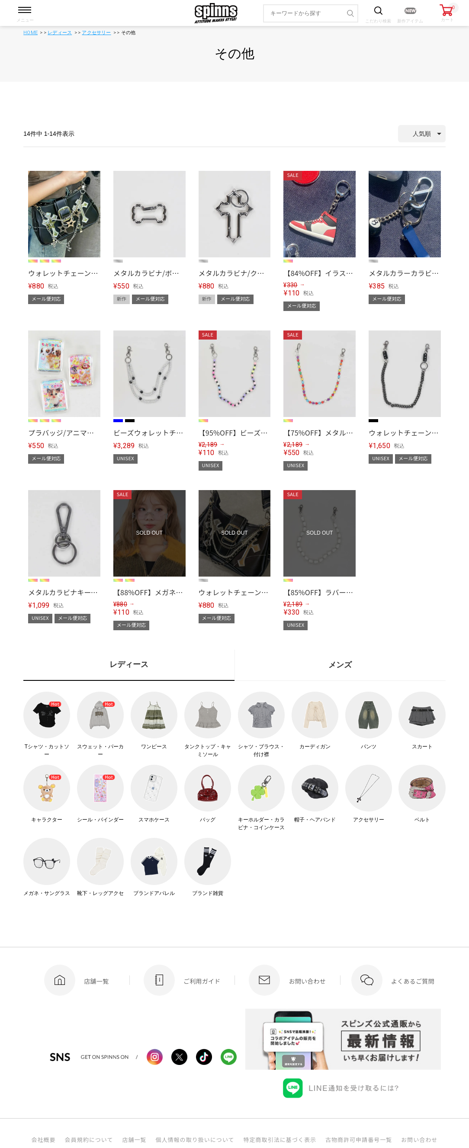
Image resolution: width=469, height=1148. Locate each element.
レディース (60, 32)
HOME (30, 32)
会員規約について (89, 1139)
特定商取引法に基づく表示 (280, 1139)
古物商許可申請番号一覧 (358, 1139)
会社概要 (43, 1139)
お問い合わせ (419, 1139)
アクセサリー (96, 32)
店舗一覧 (134, 1139)
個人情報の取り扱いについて (194, 1139)
